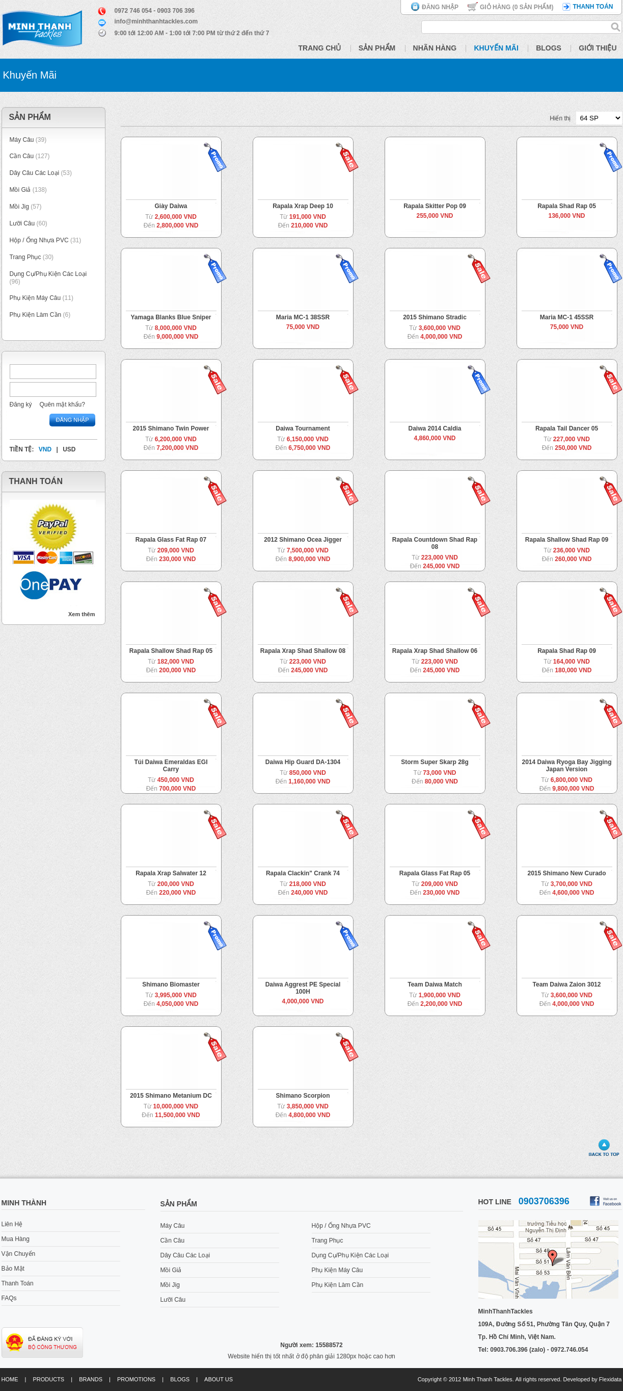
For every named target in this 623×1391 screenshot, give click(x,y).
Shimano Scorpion (303, 1095)
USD (69, 449)
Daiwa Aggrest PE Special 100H (303, 988)
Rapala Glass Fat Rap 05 (434, 873)
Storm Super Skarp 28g (435, 762)
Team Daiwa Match (435, 984)
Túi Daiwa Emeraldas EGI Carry (170, 765)
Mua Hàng (16, 1239)
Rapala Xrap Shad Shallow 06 (434, 650)
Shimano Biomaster (171, 984)
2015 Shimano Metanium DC (171, 1095)
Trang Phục (26, 257)
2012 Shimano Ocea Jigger (303, 539)
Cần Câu (22, 156)
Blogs (548, 48)
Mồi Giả (20, 189)
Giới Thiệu (597, 48)
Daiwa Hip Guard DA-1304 (302, 762)
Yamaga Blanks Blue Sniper (170, 317)
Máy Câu (22, 139)
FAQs (9, 1298)
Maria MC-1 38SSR (303, 317)
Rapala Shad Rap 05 (566, 206)
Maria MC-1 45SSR (566, 317)
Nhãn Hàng (435, 48)
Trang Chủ (320, 48)
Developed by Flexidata (592, 1379)
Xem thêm (81, 614)
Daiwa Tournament (303, 428)
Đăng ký (21, 404)
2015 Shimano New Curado (566, 873)
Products (48, 1379)
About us (218, 1379)
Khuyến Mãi (496, 48)
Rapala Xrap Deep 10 (303, 206)
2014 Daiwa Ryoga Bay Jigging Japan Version (566, 765)
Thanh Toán (18, 1283)
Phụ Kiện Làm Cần (36, 314)
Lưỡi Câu (22, 223)
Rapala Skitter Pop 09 (434, 206)
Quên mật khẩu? (62, 404)
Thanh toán (593, 6)
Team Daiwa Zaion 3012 (567, 984)
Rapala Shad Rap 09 (566, 650)
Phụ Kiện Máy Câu (35, 297)
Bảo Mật (13, 1268)
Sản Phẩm (377, 48)
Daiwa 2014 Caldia (434, 428)
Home (10, 1379)
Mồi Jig (19, 206)
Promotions (136, 1379)
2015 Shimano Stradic (435, 317)
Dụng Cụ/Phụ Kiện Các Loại (48, 273)
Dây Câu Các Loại (35, 172)
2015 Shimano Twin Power (171, 428)
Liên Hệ (12, 1224)
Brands (90, 1379)
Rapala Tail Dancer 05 (566, 428)
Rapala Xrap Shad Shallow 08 (302, 650)
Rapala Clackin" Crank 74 (303, 873)
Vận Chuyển (19, 1253)
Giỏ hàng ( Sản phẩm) (516, 7)
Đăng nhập (440, 7)
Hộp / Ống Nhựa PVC (39, 240)
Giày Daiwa (170, 206)
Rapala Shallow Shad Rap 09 (566, 539)
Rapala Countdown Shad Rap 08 (434, 543)
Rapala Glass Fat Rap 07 (171, 539)
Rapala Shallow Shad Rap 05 (170, 650)
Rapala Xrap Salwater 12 (171, 873)
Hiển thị (560, 118)
